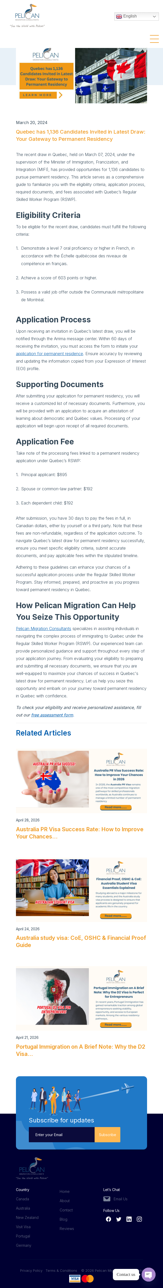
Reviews (67, 1228)
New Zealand (27, 1217)
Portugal (23, 1236)
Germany (23, 1245)
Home (65, 1191)
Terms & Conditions (61, 1270)
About (65, 1201)
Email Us (121, 1199)
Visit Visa (23, 1227)
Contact (66, 1210)
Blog (63, 1219)
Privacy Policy (33, 1270)
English (126, 17)
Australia (23, 1208)
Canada (22, 1199)
